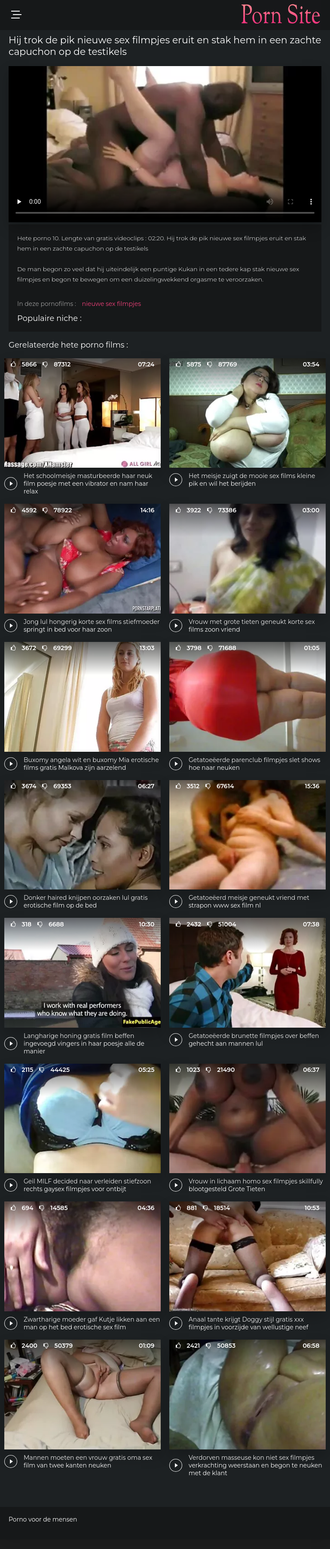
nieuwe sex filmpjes (111, 304)
